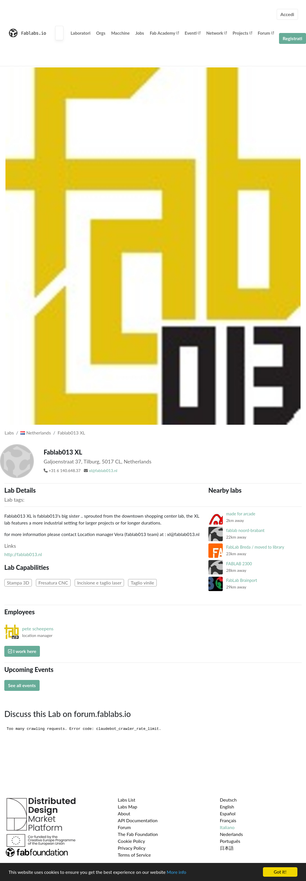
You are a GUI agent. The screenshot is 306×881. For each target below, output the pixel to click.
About (124, 813)
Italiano (227, 827)
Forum (266, 33)
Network (216, 33)
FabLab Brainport (241, 580)
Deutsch (228, 799)
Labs (9, 432)
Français (228, 820)
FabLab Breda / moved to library (255, 547)
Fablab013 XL (71, 432)
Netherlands (35, 432)
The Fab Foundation (138, 834)
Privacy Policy (132, 848)
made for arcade (240, 513)
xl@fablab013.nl (103, 470)
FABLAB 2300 (239, 563)
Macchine (120, 33)
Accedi (287, 14)
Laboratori (80, 33)
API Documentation (138, 820)
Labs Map (127, 806)
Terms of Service (134, 854)
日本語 (227, 848)
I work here (22, 651)
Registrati (292, 38)
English (227, 806)
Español (228, 813)
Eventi (192, 33)
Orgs (100, 33)
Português (230, 841)
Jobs (139, 33)
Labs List (126, 799)
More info (176, 873)
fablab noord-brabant (245, 530)
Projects (242, 33)
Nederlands (231, 834)
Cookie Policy (131, 841)
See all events (22, 685)
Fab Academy (164, 33)
